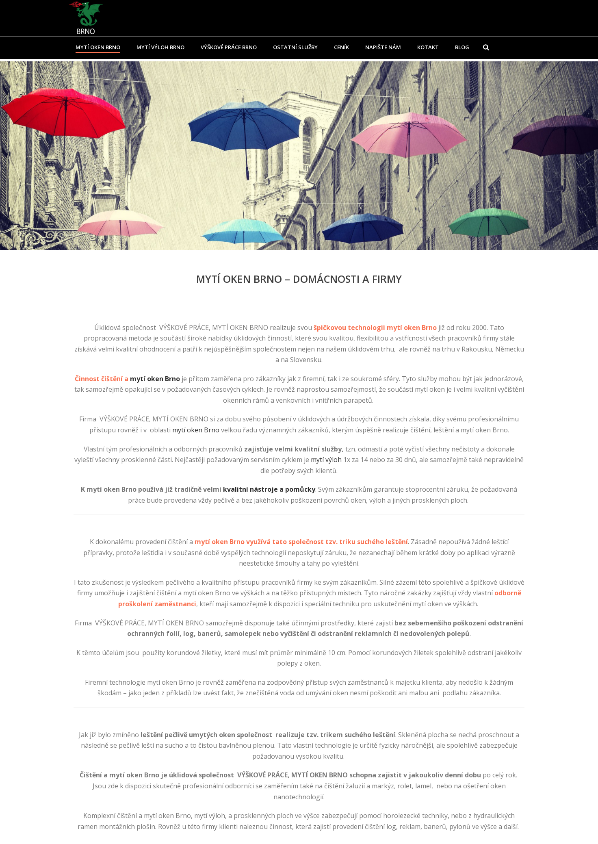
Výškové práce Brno (229, 47)
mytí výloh (326, 459)
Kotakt (428, 47)
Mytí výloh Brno (160, 47)
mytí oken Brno (155, 378)
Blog (462, 47)
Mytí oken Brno (98, 47)
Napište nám (383, 47)
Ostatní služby (295, 47)
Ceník (341, 47)
